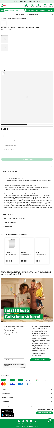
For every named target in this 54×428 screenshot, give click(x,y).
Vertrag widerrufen (44, 412)
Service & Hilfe (6, 393)
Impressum (25, 423)
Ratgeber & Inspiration (30, 10)
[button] (2, 10)
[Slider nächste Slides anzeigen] (4, 70)
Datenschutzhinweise (37, 355)
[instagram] (27, 421)
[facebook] (19, 421)
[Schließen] (52, 14)
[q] (13, 10)
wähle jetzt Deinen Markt (33, 14)
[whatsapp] (35, 421)
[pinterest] (23, 421)
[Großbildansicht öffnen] (27, 97)
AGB (19, 423)
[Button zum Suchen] (24, 10)
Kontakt (4, 389)
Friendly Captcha (22, 367)
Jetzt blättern (37, 1)
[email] (13, 360)
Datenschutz (33, 423)
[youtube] (31, 421)
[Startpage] (4, 5)
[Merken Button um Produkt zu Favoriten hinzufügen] (51, 165)
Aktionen (50, 10)
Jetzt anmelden (40, 359)
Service (42, 10)
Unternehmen (5, 401)
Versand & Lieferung (7, 397)
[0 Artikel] (27, 155)
